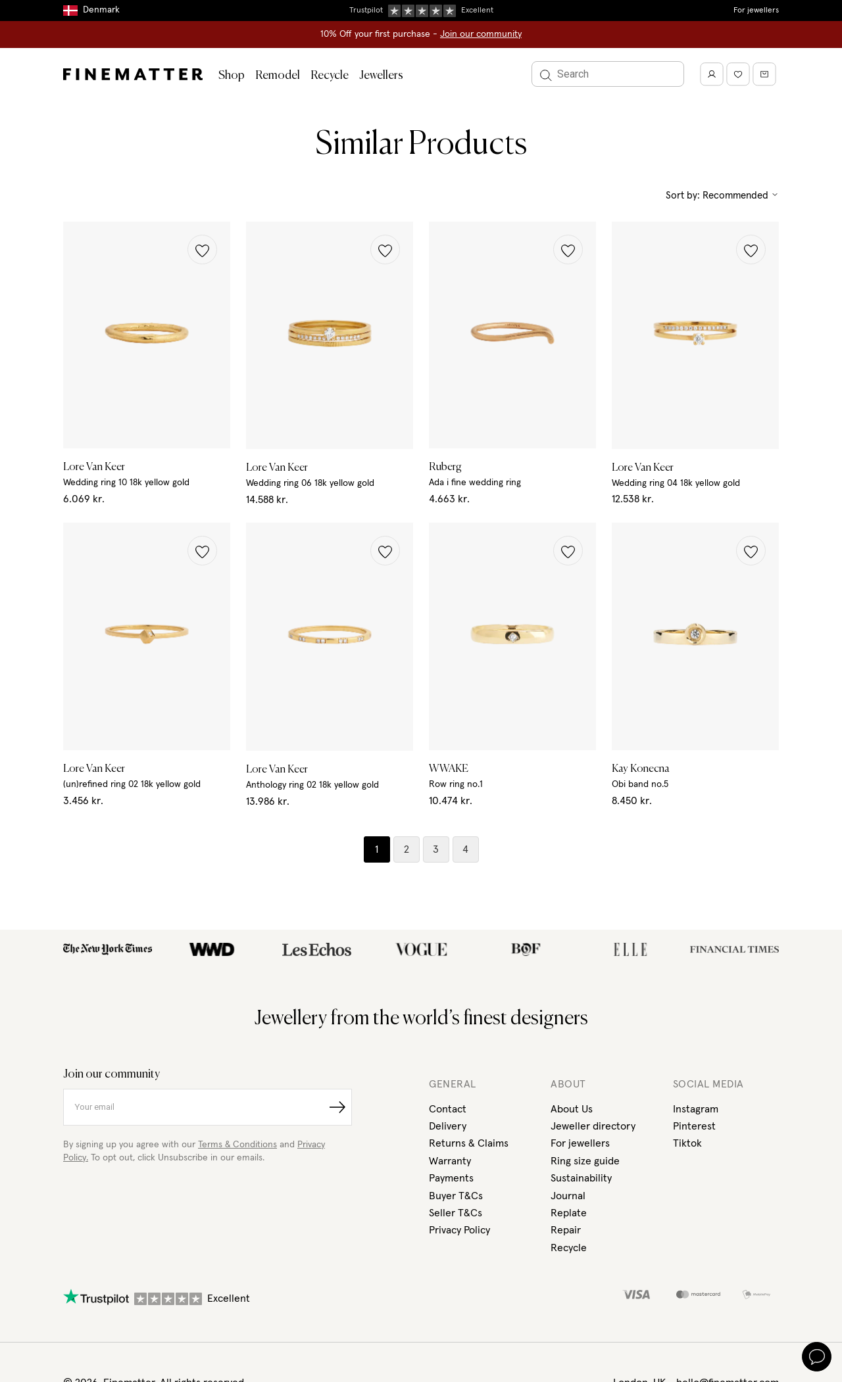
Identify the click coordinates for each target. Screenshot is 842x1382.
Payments (451, 1178)
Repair (566, 1230)
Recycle (329, 76)
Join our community (481, 34)
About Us (572, 1109)
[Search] (608, 74)
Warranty (450, 1161)
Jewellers (381, 76)
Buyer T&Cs (456, 1196)
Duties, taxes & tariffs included (421, 10)
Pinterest (694, 1126)
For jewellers (756, 10)
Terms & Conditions (237, 1144)
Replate (569, 1213)
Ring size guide (585, 1161)
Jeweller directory (593, 1126)
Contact (447, 1109)
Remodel (277, 76)
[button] (202, 249)
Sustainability (581, 1178)
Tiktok (687, 1143)
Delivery (447, 1126)
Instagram (695, 1109)
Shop (231, 76)
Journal (568, 1196)
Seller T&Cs (455, 1213)
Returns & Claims (468, 1143)
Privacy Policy (459, 1230)
